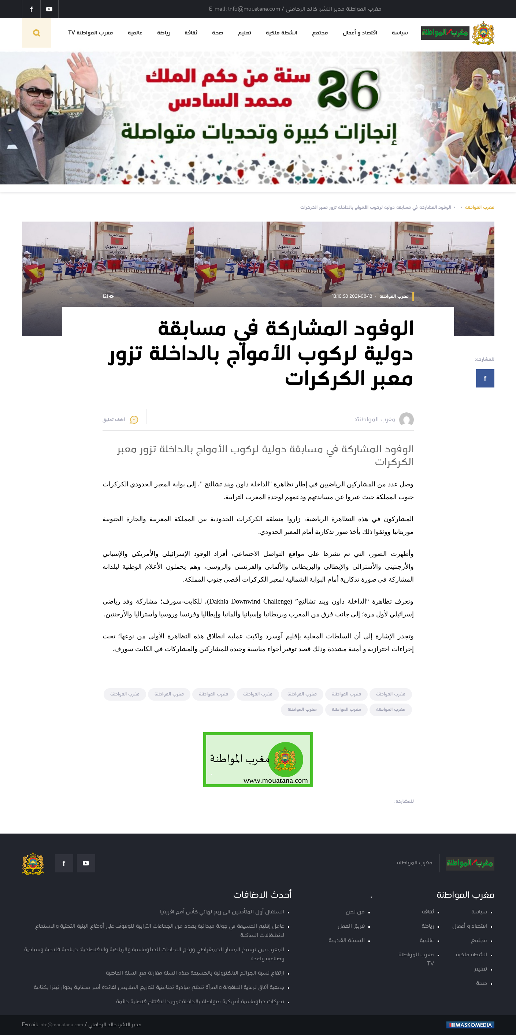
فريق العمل (351, 926)
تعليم (244, 33)
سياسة (400, 33)
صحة (217, 33)
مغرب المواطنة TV (90, 33)
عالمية (135, 33)
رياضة (163, 33)
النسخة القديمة (346, 940)
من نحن (355, 912)
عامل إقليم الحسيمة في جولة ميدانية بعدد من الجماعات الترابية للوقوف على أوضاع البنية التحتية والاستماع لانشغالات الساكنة (159, 931)
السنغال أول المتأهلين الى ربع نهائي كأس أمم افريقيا (222, 912)
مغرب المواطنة (479, 207)
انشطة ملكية (281, 33)
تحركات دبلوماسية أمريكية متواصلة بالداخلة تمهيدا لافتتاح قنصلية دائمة (200, 1001)
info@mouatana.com (61, 1025)
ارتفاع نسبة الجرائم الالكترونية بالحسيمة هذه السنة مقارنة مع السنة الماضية (195, 973)
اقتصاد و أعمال (360, 33)
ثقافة (191, 33)
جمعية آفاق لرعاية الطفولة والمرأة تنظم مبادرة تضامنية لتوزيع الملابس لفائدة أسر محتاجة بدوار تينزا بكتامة (159, 987)
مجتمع (320, 33)
